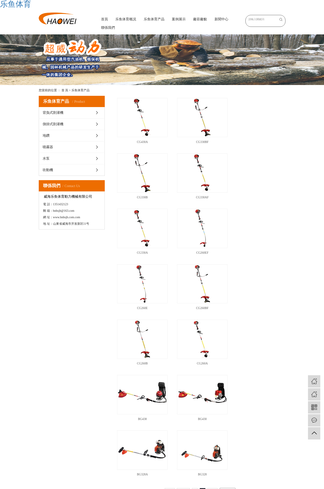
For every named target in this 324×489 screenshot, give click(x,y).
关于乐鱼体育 (122, 419)
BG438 (200, 303)
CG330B (258, 140)
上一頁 (183, 374)
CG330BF (200, 140)
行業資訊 (191, 425)
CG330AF (141, 195)
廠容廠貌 (200, 19)
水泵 (46, 158)
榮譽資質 (119, 431)
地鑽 (46, 135)
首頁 (104, 19)
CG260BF (200, 249)
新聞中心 (221, 19)
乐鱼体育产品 (154, 19)
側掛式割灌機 (53, 124)
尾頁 (213, 374)
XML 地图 (162, 483)
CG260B (258, 249)
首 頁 (64, 90)
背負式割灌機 (53, 112)
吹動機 (48, 170)
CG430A (141, 140)
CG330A (200, 195)
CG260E (141, 249)
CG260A (141, 303)
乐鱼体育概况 (125, 19)
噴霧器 (48, 147)
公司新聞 (191, 419)
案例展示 (179, 19)
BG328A (141, 357)
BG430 (258, 303)
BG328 (200, 357)
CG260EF (259, 195)
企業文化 (119, 425)
